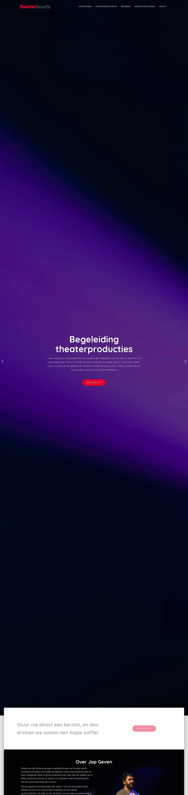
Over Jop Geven (85, 6)
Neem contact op (94, 383)
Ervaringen (126, 6)
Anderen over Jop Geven (145, 6)
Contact (162, 6)
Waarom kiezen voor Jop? (106, 6)
